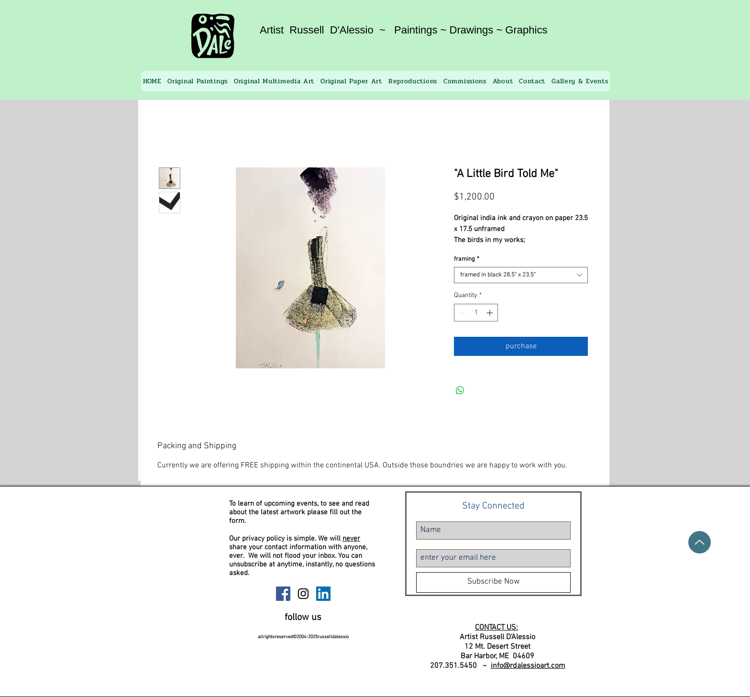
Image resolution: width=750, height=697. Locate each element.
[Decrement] (461, 312)
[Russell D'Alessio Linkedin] (323, 593)
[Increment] (490, 312)
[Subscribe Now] (493, 582)
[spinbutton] (476, 312)
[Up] (699, 542)
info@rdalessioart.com (528, 666)
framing (466, 259)
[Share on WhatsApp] (460, 390)
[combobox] (521, 275)
